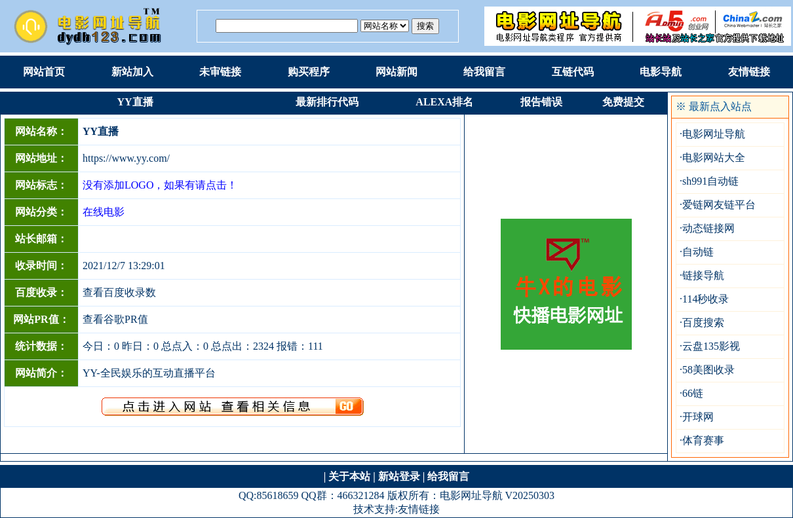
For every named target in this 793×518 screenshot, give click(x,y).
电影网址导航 (713, 133)
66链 (692, 393)
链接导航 (703, 275)
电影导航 (661, 71)
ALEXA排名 (444, 101)
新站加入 (132, 71)
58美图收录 (708, 369)
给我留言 (484, 71)
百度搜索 (703, 322)
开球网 (698, 416)
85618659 (277, 495)
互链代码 (573, 71)
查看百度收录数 (119, 292)
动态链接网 (708, 228)
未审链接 (220, 71)
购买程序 (309, 71)
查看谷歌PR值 (115, 319)
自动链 (698, 251)
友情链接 (749, 71)
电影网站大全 (713, 157)
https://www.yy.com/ (126, 158)
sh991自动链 (710, 181)
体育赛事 (703, 440)
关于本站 (349, 476)
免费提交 (623, 101)
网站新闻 (396, 71)
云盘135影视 (711, 346)
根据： (384, 26)
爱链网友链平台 (719, 204)
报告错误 (541, 101)
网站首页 (44, 71)
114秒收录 (705, 299)
